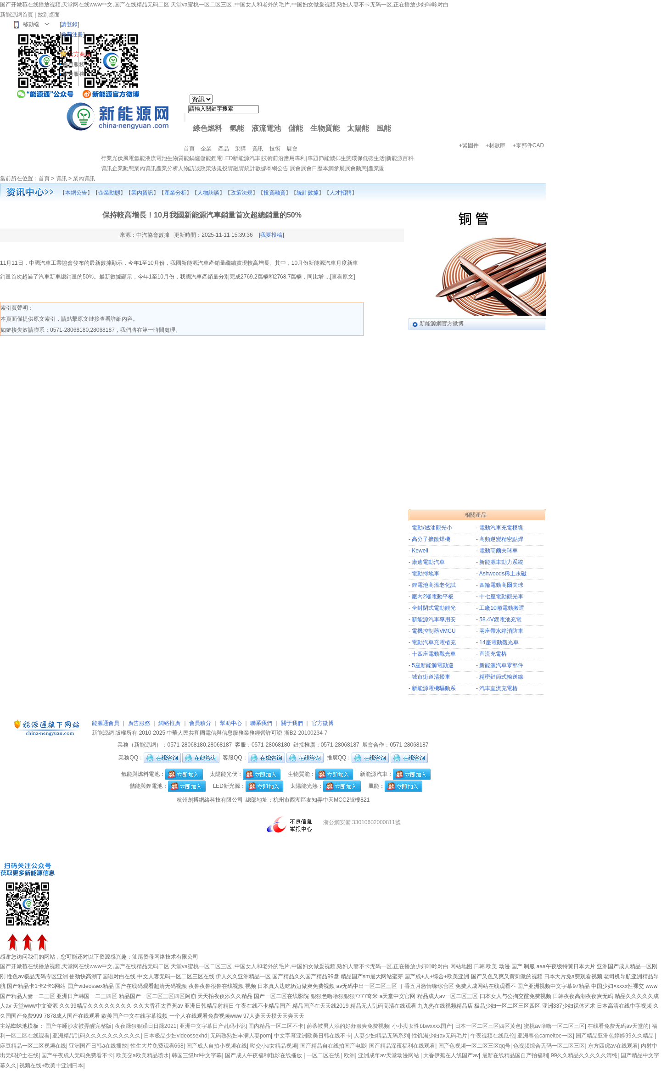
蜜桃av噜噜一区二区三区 (554, 1026)
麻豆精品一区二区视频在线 (33, 1046)
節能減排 (330, 158)
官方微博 (323, 723)
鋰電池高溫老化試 (434, 585)
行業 (106, 158)
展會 (295, 168)
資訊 (106, 168)
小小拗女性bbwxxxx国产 (422, 1026)
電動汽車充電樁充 (434, 642)
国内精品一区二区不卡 (275, 1026)
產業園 (376, 168)
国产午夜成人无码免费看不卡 (77, 1055)
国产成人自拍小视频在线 (216, 1046)
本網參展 (334, 168)
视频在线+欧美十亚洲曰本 (51, 1065)
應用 (289, 158)
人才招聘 (341, 193)
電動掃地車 (425, 573)
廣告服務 (73, 74)
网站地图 (461, 966)
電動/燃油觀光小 (432, 527)
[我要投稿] (271, 235)
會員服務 (73, 64)
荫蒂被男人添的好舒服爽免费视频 (348, 1026)
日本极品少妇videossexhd (175, 1035)
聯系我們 (261, 723)
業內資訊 (145, 168)
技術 (267, 158)
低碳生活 (374, 158)
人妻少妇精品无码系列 (381, 1035)
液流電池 (266, 128)
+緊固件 (469, 145)
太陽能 (358, 128)
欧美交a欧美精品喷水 (142, 1055)
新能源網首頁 (16, 14)
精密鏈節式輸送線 (501, 677)
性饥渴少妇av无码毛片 (439, 1035)
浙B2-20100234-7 (306, 733)
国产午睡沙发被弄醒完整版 (78, 1026)
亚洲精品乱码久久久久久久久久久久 (96, 1035)
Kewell (420, 550)
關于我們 (292, 723)
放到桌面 (49, 14)
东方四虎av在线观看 (613, 1046)
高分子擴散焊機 (431, 539)
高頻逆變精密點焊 (501, 539)
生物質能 (325, 128)
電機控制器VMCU (433, 631)
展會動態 (356, 168)
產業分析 (167, 168)
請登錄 (69, 24)
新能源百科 (400, 158)
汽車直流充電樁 (498, 688)
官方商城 (79, 54)
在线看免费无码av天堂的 (618, 1026)
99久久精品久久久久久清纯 (584, 1055)
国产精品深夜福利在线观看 (402, 1046)
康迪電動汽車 (428, 562)
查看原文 (342, 276)
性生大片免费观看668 (157, 1046)
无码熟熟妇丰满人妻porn (240, 1035)
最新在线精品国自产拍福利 (515, 1055)
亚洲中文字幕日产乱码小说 (212, 1026)
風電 (128, 158)
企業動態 (123, 168)
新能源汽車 (246, 158)
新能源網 (103, 733)
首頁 (44, 178)
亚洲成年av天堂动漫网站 (389, 1055)
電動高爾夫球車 (498, 550)
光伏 (117, 158)
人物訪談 (189, 168)
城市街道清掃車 (431, 677)
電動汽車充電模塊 (501, 527)
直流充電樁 (493, 654)
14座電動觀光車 (498, 642)
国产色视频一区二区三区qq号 (474, 1046)
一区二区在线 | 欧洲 (331, 1055)
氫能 (237, 128)
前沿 (278, 158)
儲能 (295, 128)
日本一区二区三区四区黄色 (488, 1026)
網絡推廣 (169, 723)
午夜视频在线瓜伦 (493, 1035)
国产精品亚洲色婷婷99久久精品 (615, 1035)
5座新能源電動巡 (433, 665)
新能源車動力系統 (501, 562)
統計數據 (255, 168)
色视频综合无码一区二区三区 (549, 1046)
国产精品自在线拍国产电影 (333, 1046)
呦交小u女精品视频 (273, 1046)
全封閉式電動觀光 (434, 608)
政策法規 (211, 168)
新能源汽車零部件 (501, 665)
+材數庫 (495, 145)
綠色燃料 (207, 128)
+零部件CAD (528, 145)
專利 (300, 158)
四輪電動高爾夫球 (501, 585)
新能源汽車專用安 (434, 619)
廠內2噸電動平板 (433, 596)
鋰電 (216, 158)
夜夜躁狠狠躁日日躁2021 (146, 1026)
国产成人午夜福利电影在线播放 (264, 1055)
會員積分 (200, 723)
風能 (383, 128)
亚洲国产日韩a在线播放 (98, 1046)
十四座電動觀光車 (434, 654)
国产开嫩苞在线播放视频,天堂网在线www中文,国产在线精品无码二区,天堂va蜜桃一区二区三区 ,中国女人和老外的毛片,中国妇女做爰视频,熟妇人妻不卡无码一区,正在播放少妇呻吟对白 (224, 4)
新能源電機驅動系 (434, 688)
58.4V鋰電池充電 (500, 619)
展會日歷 (312, 168)
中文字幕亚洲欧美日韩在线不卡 (312, 1035)
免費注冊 (72, 34)
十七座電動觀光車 (501, 596)
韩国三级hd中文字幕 (197, 1055)
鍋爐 (194, 158)
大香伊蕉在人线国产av (451, 1055)
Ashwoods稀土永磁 (503, 573)
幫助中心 (231, 723)
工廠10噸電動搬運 (501, 608)
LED (227, 158)
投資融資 (233, 168)
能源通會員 (105, 723)
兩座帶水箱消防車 (501, 631)
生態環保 (352, 158)
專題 (313, 158)
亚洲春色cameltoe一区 (545, 1035)
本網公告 (277, 168)
